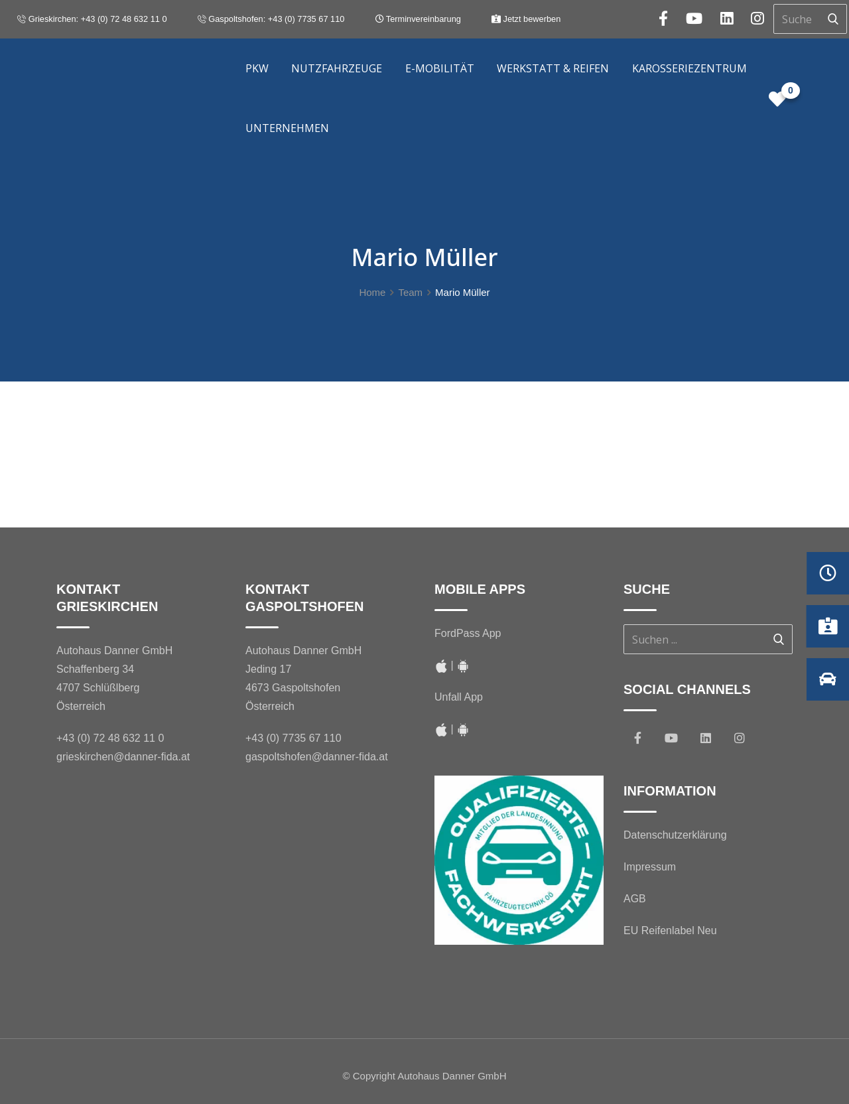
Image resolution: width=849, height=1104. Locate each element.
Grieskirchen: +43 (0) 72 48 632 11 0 (91, 19)
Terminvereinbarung (418, 19)
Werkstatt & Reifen (553, 68)
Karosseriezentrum (689, 68)
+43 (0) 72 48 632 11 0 (110, 738)
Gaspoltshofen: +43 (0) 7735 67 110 (271, 19)
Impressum (649, 866)
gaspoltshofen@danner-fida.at (316, 756)
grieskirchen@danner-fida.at (123, 756)
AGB (634, 898)
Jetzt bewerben (525, 19)
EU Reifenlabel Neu (670, 930)
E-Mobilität (439, 68)
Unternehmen (287, 128)
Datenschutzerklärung (675, 835)
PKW (257, 68)
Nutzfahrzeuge (336, 68)
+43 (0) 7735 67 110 (293, 738)
